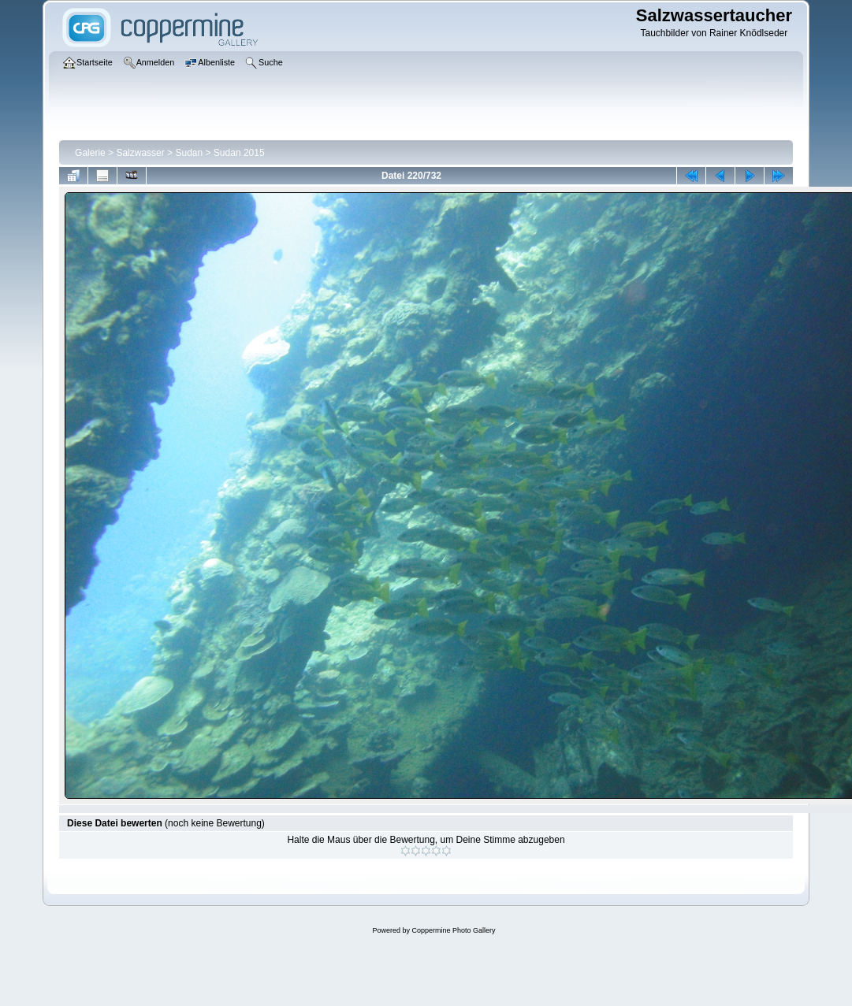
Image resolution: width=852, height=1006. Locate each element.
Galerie (90, 152)
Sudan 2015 (239, 152)
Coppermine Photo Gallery (453, 930)
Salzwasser (140, 152)
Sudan (189, 152)
